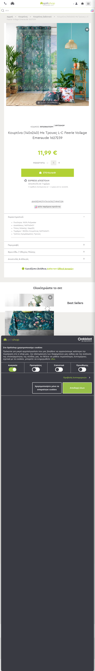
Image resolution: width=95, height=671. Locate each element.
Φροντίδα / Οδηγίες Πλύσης (48, 255)
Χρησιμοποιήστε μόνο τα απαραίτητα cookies (47, 388)
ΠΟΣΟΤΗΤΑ (39, 163)
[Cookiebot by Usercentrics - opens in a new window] (80, 340)
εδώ (53, 359)
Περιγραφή (48, 246)
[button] (2, 10)
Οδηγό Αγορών (65, 274)
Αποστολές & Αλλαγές (48, 263)
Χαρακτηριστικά (48, 217)
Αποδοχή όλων (77, 388)
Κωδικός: (35, 127)
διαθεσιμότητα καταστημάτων (48, 201)
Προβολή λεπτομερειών (75, 377)
